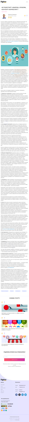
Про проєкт (3, 384)
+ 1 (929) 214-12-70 (22, 387)
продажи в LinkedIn (15, 73)
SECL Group (17, 419)
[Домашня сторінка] (3, 1)
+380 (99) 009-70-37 (22, 385)
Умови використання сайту (14, 416)
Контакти (2, 392)
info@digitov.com (22, 391)
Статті (2, 386)
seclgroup (20, 389)
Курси (2, 389)
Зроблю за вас (3, 387)
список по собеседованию (8, 229)
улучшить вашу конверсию (13, 41)
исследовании (11, 267)
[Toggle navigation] (27, 2)
